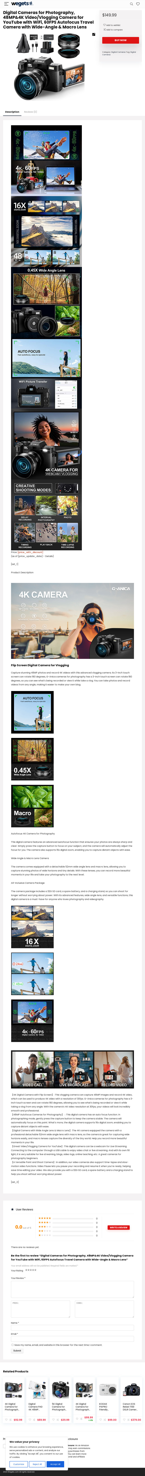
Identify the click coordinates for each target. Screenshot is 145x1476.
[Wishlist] (138, 4)
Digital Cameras (118, 52)
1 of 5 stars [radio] (26, 1270)
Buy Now (121, 40)
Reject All (37, 1464)
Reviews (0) (30, 111)
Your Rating (17, 1270)
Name (15, 1322)
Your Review (18, 1278)
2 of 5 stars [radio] (27, 1270)
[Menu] (6, 4)
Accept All (55, 1464)
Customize (18, 1464)
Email (14, 1333)
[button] (93, 34)
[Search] (131, 4)
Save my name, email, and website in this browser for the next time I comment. (58, 1345)
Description (12, 111)
